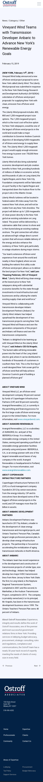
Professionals (9, 735)
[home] (9, 4)
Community (7, 741)
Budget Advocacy (29, 771)
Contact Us (26, 741)
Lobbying (6, 767)
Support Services (9, 774)
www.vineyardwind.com (29, 419)
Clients (25, 735)
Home (5, 729)
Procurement (27, 767)
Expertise (26, 729)
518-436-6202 (8, 710)
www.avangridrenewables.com (16, 470)
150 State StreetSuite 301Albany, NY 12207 (9, 704)
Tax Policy (7, 771)
